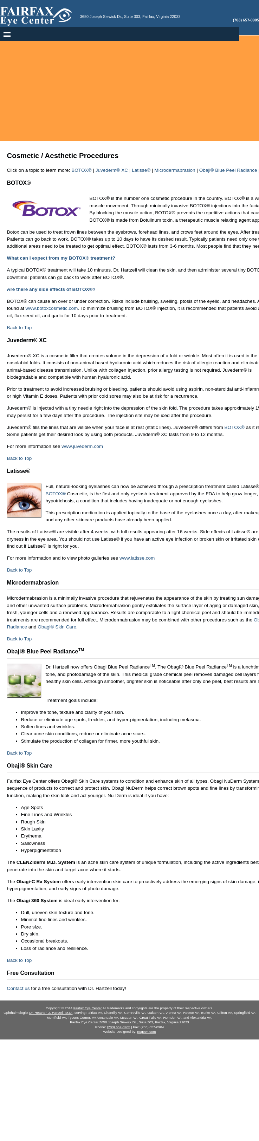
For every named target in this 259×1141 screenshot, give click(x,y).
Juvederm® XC (112, 170)
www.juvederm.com (82, 446)
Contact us (18, 988)
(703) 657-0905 (118, 1027)
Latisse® (141, 170)
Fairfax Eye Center (87, 1008)
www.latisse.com (137, 558)
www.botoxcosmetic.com (52, 308)
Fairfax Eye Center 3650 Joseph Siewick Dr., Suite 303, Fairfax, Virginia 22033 (129, 1022)
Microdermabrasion (174, 170)
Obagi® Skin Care (57, 627)
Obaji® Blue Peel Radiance (228, 170)
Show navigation (7, 34)
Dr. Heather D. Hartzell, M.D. (50, 1013)
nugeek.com (146, 1032)
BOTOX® (81, 170)
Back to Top (19, 327)
